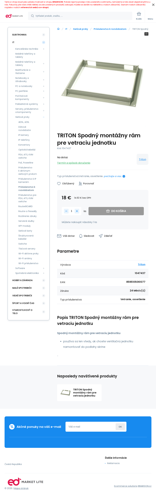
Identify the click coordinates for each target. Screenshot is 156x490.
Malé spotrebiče (22, 287)
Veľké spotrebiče (22, 295)
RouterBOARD (25, 206)
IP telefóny (24, 139)
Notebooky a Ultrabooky (22, 80)
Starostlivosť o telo (22, 312)
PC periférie (21, 91)
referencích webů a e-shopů (35, 7)
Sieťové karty (25, 230)
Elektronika (19, 34)
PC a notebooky (23, 86)
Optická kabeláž (26, 149)
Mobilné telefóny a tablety (25, 55)
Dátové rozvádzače (24, 128)
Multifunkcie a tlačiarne (22, 71)
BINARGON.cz (144, 486)
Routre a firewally (27, 211)
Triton (142, 159)
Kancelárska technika (26, 48)
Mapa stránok (21, 488)
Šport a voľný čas (23, 303)
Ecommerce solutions (125, 486)
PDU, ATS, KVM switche (25, 156)
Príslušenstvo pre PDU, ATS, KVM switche (27, 198)
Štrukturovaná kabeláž (26, 237)
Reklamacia (113, 463)
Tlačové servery (26, 248)
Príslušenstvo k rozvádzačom (110, 29)
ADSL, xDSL (23, 122)
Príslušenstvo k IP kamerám (27, 180)
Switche (22, 243)
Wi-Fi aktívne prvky (28, 253)
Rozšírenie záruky (27, 216)
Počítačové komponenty (22, 97)
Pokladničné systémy (26, 104)
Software (20, 268)
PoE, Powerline (25, 162)
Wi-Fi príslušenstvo (28, 263)
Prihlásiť (120, 426)
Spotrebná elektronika (27, 273)
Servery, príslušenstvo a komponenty (26, 110)
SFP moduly (24, 225)
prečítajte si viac (113, 176)
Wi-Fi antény (25, 258)
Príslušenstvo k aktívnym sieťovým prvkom (27, 171)
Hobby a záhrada (22, 280)
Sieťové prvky (80, 29)
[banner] (14, 16)
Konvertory (24, 144)
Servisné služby (26, 221)
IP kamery (23, 135)
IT (66, 29)
